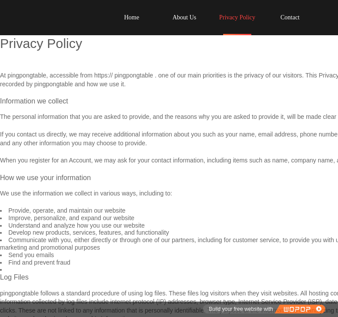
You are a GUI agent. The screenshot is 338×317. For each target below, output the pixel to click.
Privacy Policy (237, 17)
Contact (290, 17)
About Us (184, 17)
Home (131, 17)
